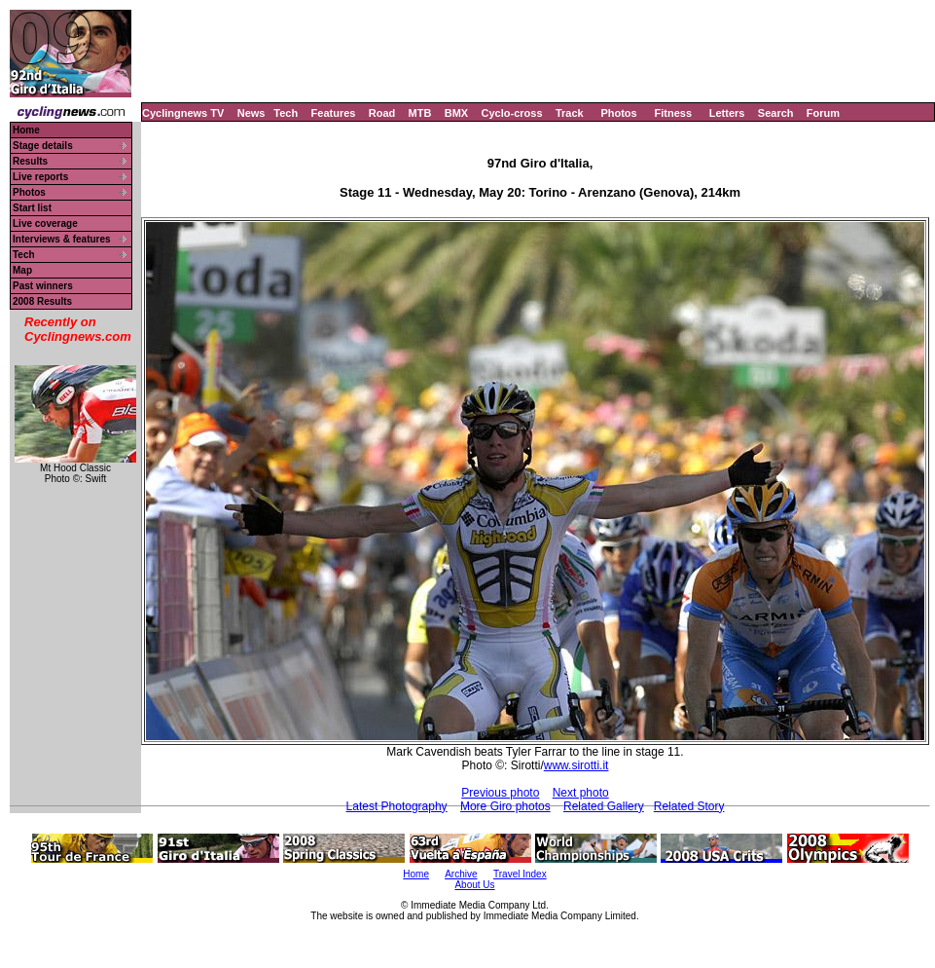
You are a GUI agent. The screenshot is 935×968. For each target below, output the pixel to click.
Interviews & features (62, 239)
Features (333, 113)
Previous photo (500, 793)
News (251, 113)
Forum (823, 113)
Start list (32, 208)
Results (30, 161)
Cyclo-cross (512, 113)
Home (26, 130)
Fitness (673, 113)
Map (22, 270)
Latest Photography (397, 806)
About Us (474, 884)
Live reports (40, 176)
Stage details (43, 145)
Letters (727, 113)
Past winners (43, 285)
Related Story (689, 806)
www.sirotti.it (576, 765)
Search (776, 113)
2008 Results (42, 301)
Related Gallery (603, 806)
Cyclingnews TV (183, 113)
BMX (456, 113)
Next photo (581, 793)
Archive (461, 874)
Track (570, 113)
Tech (285, 113)
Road (382, 113)
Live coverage (45, 223)
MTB (420, 113)
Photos (618, 113)
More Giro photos (505, 806)
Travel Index (520, 874)
